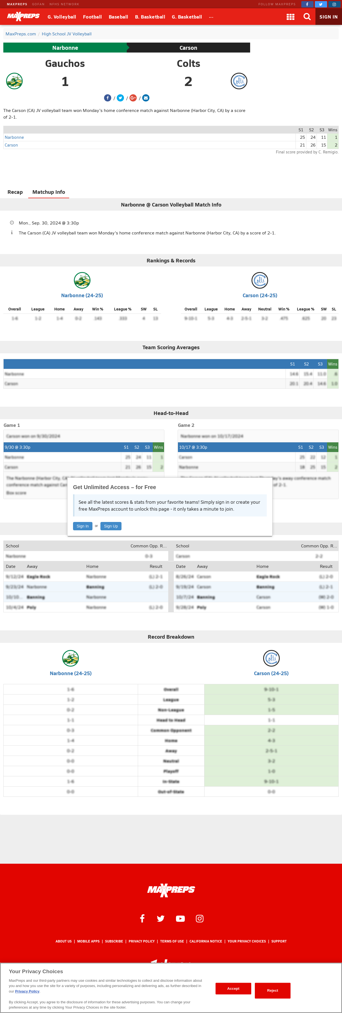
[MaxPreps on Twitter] (321, 4)
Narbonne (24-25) (82, 295)
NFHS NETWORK (64, 4)
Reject (272, 990)
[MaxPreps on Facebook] (307, 4)
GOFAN (38, 4)
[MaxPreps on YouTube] (180, 918)
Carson (188, 47)
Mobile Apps (88, 941)
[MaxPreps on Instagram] (334, 4)
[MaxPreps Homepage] (171, 890)
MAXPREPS (17, 4)
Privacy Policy (142, 941)
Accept (233, 988)
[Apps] (290, 16)
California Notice (206, 941)
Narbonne (65, 47)
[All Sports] (211, 16)
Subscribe (114, 941)
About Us (64, 941)
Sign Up (111, 526)
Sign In (83, 526)
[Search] (307, 16)
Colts (188, 63)
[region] (171, 988)
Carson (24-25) (260, 295)
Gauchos (65, 63)
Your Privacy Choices (247, 941)
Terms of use (172, 941)
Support (279, 941)
